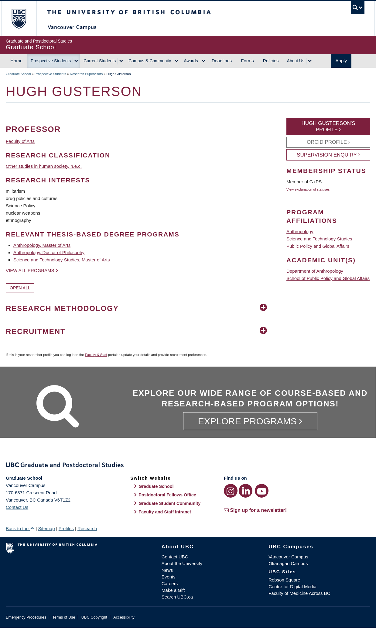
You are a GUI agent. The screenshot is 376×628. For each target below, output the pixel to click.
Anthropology (299, 231)
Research (87, 528)
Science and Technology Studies (319, 238)
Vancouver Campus (288, 556)
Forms (247, 60)
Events (169, 576)
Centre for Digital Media (292, 586)
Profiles (66, 528)
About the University (182, 563)
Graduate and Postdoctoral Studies (188, 466)
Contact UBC (175, 556)
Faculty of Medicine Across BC (299, 593)
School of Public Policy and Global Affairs (328, 278)
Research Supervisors (86, 74)
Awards (191, 60)
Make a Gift (173, 590)
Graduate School (18, 74)
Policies (271, 60)
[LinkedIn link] (245, 491)
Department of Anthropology (314, 271)
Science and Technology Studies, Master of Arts (61, 259)
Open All (20, 287)
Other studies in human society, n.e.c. (44, 166)
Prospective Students (51, 60)
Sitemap (46, 528)
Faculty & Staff (96, 355)
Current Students (100, 60)
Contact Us (17, 507)
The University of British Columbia (18, 18)
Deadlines (222, 60)
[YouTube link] (261, 491)
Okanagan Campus (288, 563)
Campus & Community (149, 60)
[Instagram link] (231, 491)
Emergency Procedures (26, 617)
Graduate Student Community (169, 503)
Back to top (20, 528)
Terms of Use (63, 617)
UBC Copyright (94, 617)
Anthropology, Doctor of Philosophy (48, 252)
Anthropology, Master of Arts (41, 245)
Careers (170, 583)
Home (16, 60)
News (167, 570)
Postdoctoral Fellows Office (167, 494)
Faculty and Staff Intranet (164, 511)
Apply (341, 60)
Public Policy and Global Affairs (317, 246)
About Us (296, 60)
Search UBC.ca (177, 596)
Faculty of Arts (20, 141)
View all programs (30, 270)
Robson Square (284, 579)
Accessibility (123, 617)
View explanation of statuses (308, 189)
